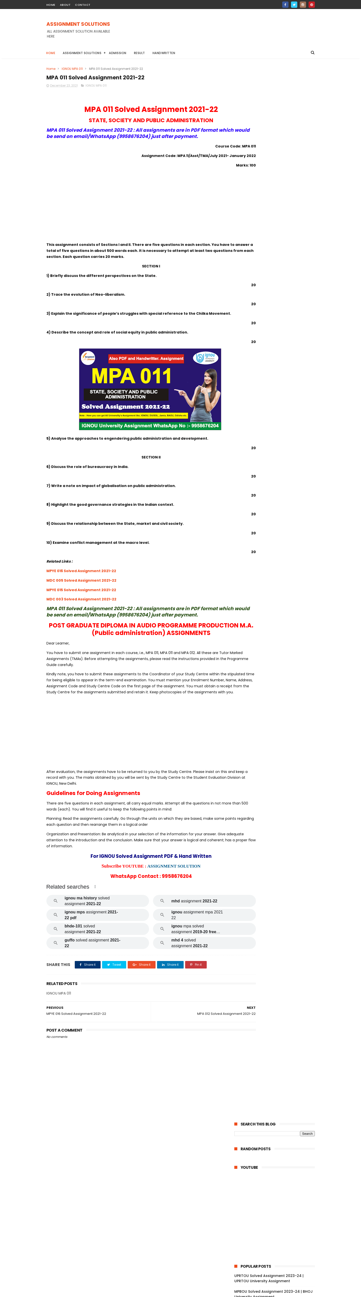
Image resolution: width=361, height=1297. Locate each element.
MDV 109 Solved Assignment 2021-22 (277, 819)
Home (50, 53)
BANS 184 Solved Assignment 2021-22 (278, 637)
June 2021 (253, 1191)
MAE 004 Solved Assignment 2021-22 (277, 887)
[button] (95, 912)
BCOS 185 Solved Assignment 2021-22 (278, 658)
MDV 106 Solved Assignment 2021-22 (277, 826)
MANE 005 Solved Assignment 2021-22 (279, 1110)
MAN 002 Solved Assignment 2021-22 (278, 1156)
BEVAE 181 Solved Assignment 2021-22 (278, 751)
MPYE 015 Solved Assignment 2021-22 (81, 602)
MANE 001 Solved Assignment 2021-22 (278, 1142)
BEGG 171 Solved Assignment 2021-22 (277, 562)
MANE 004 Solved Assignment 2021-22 (276, 1119)
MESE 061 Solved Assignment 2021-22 (277, 867)
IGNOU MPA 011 (72, 69)
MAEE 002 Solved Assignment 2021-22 (278, 860)
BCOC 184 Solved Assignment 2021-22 (278, 671)
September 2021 (260, 1178)
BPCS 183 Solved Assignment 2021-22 (277, 610)
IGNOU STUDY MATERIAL (254, 389)
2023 (245, 441)
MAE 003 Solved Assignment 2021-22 (277, 901)
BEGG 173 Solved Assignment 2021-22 (278, 555)
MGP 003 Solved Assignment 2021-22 (278, 1051)
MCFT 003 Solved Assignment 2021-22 (279, 1090)
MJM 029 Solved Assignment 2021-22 (278, 921)
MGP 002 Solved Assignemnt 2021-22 (278, 1058)
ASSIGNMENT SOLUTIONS (78, 24)
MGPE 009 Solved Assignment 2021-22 (279, 1010)
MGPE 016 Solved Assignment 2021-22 (278, 962)
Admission (118, 53)
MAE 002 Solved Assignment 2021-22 (277, 908)
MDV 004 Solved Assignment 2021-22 (278, 812)
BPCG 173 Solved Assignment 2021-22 (278, 500)
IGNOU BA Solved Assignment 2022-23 (266, 380)
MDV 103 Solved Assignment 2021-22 (277, 833)
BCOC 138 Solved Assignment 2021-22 (278, 678)
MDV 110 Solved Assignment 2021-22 (276, 792)
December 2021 (259, 460)
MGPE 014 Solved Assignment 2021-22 (278, 976)
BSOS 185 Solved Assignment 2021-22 (278, 569)
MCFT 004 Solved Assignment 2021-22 (276, 1081)
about (65, 5)
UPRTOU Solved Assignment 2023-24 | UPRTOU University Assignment (269, 225)
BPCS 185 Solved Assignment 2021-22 (277, 596)
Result (139, 53)
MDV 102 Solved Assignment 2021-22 (277, 840)
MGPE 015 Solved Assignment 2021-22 (278, 969)
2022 (245, 447)
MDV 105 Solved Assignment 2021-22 (277, 805)
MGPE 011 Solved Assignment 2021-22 (277, 997)
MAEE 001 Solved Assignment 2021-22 (278, 874)
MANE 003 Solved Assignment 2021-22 (279, 1128)
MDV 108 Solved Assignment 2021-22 (277, 798)
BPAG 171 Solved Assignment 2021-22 (277, 535)
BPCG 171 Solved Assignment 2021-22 (277, 514)
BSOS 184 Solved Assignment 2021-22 (278, 576)
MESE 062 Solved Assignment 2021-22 (278, 853)
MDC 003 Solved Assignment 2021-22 (81, 612)
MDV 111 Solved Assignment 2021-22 (276, 785)
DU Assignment (284, 361)
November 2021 (259, 1164)
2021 (244, 454)
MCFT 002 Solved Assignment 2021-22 (279, 1096)
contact (83, 5)
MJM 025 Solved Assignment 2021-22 (278, 935)
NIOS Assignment (292, 389)
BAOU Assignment (251, 361)
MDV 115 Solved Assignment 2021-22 (276, 764)
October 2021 (257, 1171)
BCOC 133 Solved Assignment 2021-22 (278, 730)
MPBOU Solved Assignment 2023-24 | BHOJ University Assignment (273, 240)
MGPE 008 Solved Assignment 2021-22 (279, 1017)
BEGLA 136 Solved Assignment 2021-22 (278, 723)
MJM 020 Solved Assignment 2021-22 (278, 956)
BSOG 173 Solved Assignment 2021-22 (278, 480)
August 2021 (255, 1185)
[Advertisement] (223, 32)
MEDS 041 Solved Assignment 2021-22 (278, 778)
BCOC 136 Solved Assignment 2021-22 (278, 703)
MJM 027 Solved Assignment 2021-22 (278, 928)
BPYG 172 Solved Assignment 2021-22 (278, 466)
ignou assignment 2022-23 (258, 408)
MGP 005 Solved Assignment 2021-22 (278, 1038)
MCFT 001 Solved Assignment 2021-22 (278, 1103)
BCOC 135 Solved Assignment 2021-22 (278, 710)
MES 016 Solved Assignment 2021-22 (276, 894)
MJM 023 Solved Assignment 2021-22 (278, 942)
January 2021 (257, 1198)
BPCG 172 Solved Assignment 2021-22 (278, 507)
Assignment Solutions (82, 53)
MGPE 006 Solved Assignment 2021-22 (279, 1031)
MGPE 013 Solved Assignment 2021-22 (278, 983)
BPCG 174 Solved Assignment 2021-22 (278, 494)
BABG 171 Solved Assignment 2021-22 (277, 473)
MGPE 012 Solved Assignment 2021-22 (278, 990)
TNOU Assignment (251, 398)
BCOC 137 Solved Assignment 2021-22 (278, 685)
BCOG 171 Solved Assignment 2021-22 (278, 651)
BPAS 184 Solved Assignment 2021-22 (277, 616)
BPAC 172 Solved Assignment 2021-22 (278, 528)
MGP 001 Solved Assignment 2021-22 (277, 1065)
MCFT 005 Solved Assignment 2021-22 (279, 1072)
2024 (245, 434)
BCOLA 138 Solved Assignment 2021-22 (277, 694)
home (50, 5)
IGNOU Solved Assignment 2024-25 (266, 253)
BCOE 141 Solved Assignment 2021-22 (277, 664)
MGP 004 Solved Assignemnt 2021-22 (278, 1045)
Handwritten (164, 53)
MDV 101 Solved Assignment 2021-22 (276, 846)
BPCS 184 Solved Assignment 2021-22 (278, 603)
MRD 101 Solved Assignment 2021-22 (276, 757)
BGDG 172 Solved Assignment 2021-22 (278, 541)
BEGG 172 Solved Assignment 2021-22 (278, 548)
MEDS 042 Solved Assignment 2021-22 (278, 771)
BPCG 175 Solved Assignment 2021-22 (278, 487)
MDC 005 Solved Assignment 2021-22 (81, 593)
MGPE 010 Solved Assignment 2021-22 (278, 1004)
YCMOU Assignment (287, 398)
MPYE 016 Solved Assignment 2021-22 (81, 584)
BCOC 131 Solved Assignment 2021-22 (278, 744)
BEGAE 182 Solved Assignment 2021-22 (279, 630)
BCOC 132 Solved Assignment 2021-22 (278, 737)
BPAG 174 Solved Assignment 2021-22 (278, 521)
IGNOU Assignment (278, 371)
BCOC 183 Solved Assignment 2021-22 (278, 716)
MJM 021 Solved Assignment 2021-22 (277, 949)
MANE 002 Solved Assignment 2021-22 (279, 1135)
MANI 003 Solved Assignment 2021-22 (278, 1149)
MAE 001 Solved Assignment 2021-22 (277, 915)
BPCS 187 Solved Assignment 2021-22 (277, 582)
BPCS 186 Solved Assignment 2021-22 (277, 589)
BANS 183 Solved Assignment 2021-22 (278, 644)
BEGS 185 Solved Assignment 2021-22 (277, 623)
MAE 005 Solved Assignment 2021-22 (277, 880)
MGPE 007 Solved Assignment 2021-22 (279, 1024)
